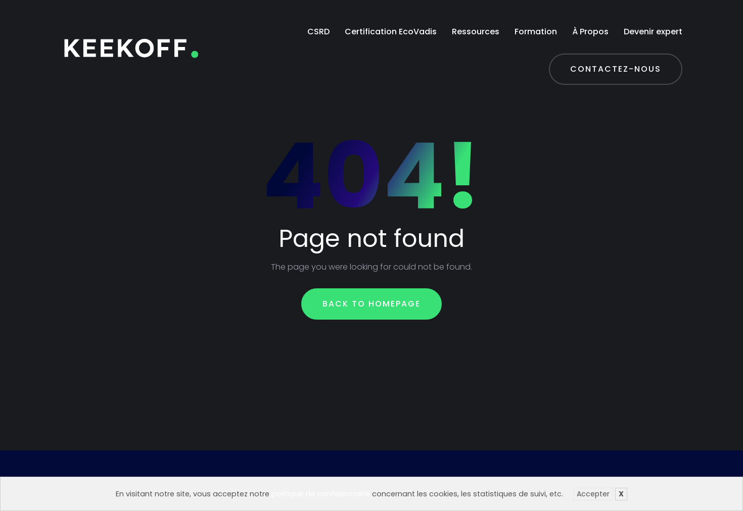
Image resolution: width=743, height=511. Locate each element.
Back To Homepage (371, 304)
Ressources (475, 31)
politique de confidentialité (320, 494)
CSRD (318, 31)
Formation (536, 31)
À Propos (590, 31)
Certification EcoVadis (391, 31)
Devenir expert (653, 31)
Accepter (593, 494)
